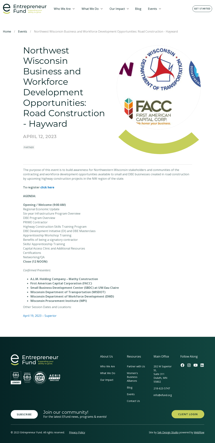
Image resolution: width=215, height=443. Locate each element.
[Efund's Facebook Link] (182, 365)
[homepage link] (34, 359)
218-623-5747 (162, 388)
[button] (64, 9)
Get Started (202, 8)
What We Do (90, 9)
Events (152, 9)
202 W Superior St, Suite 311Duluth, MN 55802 (163, 374)
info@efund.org (163, 395)
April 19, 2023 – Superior (40, 316)
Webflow (199, 432)
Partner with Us (136, 366)
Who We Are (62, 9)
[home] (25, 9)
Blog (138, 9)
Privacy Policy (77, 432)
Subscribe (24, 414)
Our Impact (117, 9)
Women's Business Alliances (132, 376)
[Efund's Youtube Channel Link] (195, 365)
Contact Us (133, 401)
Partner (29, 147)
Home (7, 31)
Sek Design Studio (168, 432)
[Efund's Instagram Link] (189, 365)
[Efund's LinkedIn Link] (202, 365)
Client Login (188, 414)
